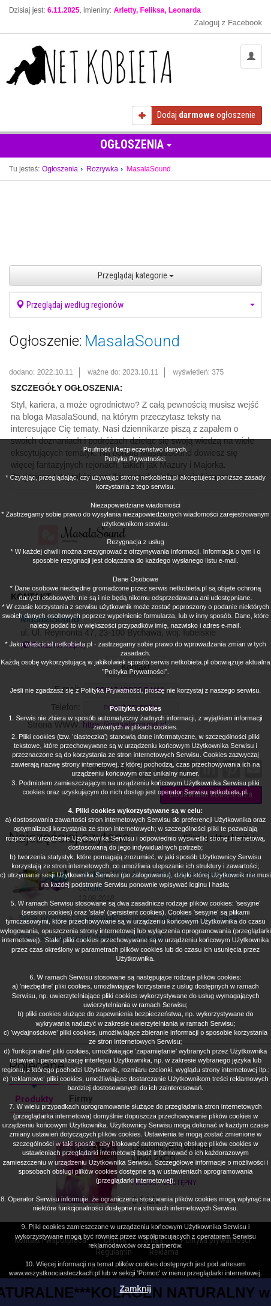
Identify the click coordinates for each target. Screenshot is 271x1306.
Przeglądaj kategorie (136, 275)
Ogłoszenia (135, 144)
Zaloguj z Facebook (228, 22)
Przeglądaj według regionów (135, 305)
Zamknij (136, 1288)
